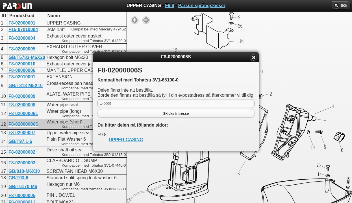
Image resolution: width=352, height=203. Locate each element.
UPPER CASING (126, 139)
